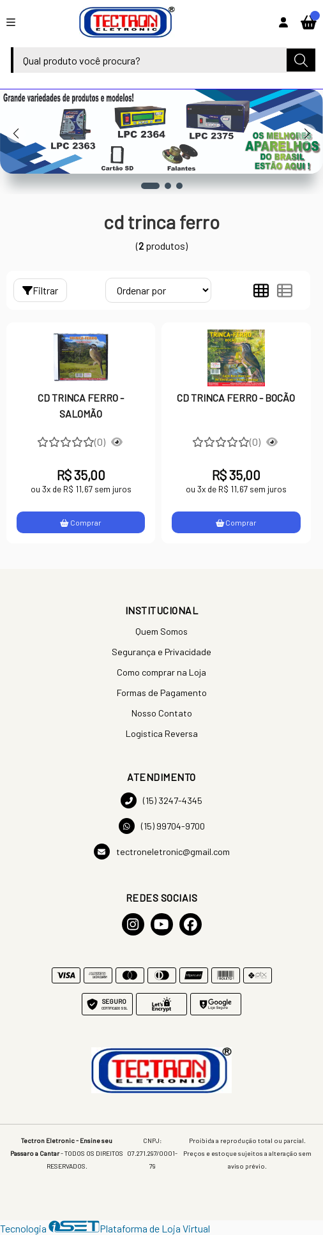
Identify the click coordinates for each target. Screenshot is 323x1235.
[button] (150, 186)
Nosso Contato (161, 713)
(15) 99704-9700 (162, 826)
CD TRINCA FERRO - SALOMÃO (81, 405)
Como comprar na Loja (161, 672)
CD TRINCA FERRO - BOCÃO (236, 397)
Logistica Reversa (162, 733)
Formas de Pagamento (162, 692)
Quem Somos (161, 631)
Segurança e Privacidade (161, 651)
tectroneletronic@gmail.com (162, 852)
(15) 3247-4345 (161, 800)
